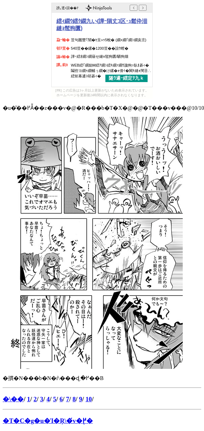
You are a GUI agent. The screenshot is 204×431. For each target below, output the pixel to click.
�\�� (13, 399)
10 (88, 399)
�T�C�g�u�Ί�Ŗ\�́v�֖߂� (48, 420)
